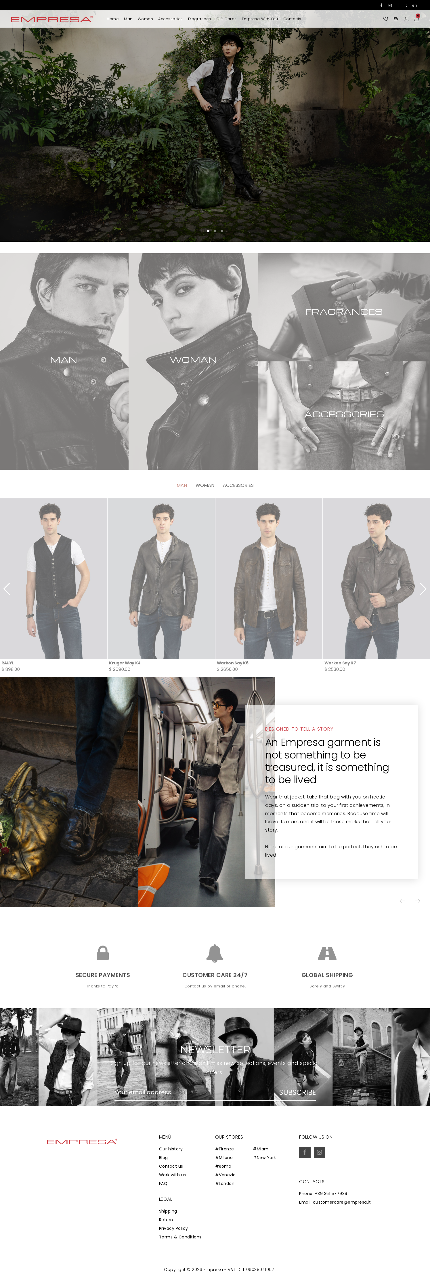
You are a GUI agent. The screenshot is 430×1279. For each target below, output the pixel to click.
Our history (171, 1149)
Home (113, 19)
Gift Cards (226, 19)
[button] (408, 121)
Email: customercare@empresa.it (335, 1202)
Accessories (170, 19)
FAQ (163, 1183)
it (406, 5)
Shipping (168, 1211)
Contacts (292, 19)
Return (166, 1220)
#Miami (261, 1149)
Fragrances (199, 19)
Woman (145, 19)
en (414, 5)
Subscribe (297, 1092)
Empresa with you (260, 19)
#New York (264, 1157)
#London (225, 1183)
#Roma (223, 1166)
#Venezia (225, 1175)
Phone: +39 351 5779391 (324, 1193)
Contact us (171, 1166)
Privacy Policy (173, 1228)
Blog (163, 1157)
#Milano (224, 1157)
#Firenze (224, 1149)
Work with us (172, 1175)
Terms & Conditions (180, 1237)
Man (128, 19)
